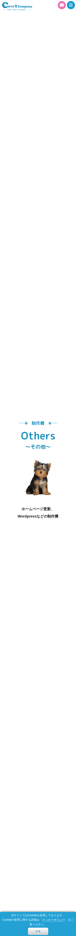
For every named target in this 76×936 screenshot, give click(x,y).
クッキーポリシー (53, 919)
